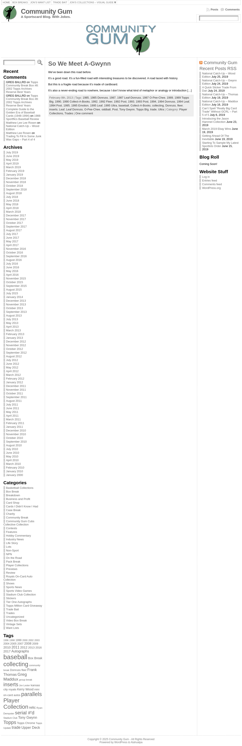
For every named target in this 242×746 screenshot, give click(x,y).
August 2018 (14, 193)
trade (153, 109)
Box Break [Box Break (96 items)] (35, 658)
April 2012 (12, 371)
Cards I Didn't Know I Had (22, 506)
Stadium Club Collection (21, 594)
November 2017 (16, 219)
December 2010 (16, 430)
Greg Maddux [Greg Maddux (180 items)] (15, 676)
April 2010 (12, 460)
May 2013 (12, 323)
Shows (10, 583)
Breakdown (13, 495)
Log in (206, 176)
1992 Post (120, 101)
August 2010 (14, 445)
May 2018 (12, 204)
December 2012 (16, 341)
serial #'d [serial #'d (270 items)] (25, 712)
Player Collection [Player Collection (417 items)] (15, 703)
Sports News (14, 587)
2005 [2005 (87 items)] (13, 643)
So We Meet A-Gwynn (79, 63)
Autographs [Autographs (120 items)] (20, 651)
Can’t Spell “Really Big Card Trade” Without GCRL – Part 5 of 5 (219, 111)
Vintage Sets (14, 624)
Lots (8, 546)
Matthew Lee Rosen (18, 133)
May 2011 (12, 412)
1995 (66, 105)
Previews (11, 569)
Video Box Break (16, 620)
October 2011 (14, 393)
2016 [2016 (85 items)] (38, 647)
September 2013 (16, 311)
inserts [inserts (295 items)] (10, 684)
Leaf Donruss (74, 109)
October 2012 (14, 349)
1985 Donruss (99, 97)
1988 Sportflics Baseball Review (23, 117)
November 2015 (16, 278)
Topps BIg (142, 109)
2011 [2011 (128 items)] (15, 647)
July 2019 (12, 152)
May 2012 (12, 367)
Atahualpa (137, 742)
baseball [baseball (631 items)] (15, 656)
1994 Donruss (166, 101)
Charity (10, 513)
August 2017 (14, 230)
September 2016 (16, 256)
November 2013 (16, 304)
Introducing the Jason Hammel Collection (215, 120)
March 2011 (13, 419)
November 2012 (16, 345)
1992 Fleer (105, 101)
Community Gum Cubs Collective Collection (18, 523)
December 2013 (16, 300)
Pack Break (13, 561)
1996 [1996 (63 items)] (6, 640)
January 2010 (14, 471)
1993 (131, 101)
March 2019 (13, 167)
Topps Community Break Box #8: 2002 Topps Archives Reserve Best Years (22, 87)
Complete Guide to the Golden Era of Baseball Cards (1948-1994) (20, 112)
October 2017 (14, 222)
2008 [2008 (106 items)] (27, 643)
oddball (106, 109)
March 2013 (13, 330)
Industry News (15, 539)
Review (10, 572)
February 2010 (15, 467)
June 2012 (12, 363)
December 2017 (16, 215)
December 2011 (16, 386)
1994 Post (55, 105)
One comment (84, 113)
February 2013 (15, 334)
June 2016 (12, 267)
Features (11, 532)
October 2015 (14, 282)
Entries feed (209, 180)
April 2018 (12, 208)
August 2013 (14, 315)
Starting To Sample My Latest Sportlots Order (220, 144)
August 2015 (14, 289)
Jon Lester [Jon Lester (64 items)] (24, 685)
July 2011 (12, 404)
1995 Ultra (110, 105)
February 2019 (15, 171)
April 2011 (12, 415)
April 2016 (12, 274)
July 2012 (12, 360)
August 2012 (14, 356)
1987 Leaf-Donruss (129, 97)
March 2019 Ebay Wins (216, 128)
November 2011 (16, 389)
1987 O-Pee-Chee (154, 97)
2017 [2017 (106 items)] (7, 651)
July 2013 (12, 319)
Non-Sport (12, 550)
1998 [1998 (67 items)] (12, 640)
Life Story (12, 543)
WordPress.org (211, 188)
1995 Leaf (96, 105)
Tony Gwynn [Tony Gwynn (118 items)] (27, 717)
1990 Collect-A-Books (76, 101)
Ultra (161, 109)
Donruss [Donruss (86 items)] (15, 670)
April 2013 (12, 326)
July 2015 (12, 293)
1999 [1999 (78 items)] (19, 640)
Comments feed (212, 184)
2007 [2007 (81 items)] (20, 643)
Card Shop (12, 502)
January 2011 (14, 426)
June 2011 (12, 408)
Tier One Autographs (19, 602)
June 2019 (12, 156)
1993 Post (142, 101)
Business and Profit (18, 499)
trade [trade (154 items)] (16, 727)
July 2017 (12, 234)
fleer (180, 105)
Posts (214, 9)
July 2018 (12, 196)
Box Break (12, 491)
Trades (10, 613)
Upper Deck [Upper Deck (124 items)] (30, 727)
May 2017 (12, 241)
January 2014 (14, 297)
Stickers (11, 598)
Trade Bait (12, 609)
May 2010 (12, 456)
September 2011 (16, 397)
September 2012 (16, 352)
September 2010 (16, 441)
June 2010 (12, 452)
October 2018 (14, 185)
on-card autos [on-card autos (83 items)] (12, 695)
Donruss (170, 105)
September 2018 (16, 189)
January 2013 (14, 337)
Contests (11, 528)
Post (115, 109)
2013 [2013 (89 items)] (31, 647)
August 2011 (14, 400)
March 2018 (13, 211)
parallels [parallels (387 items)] (31, 694)
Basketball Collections (19, 487)
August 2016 (14, 260)
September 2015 (16, 285)
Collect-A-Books (141, 105)
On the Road (14, 558)
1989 (170, 97)
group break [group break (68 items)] (25, 679)
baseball (123, 105)
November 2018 (16, 182)
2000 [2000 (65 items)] (25, 640)
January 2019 (14, 174)
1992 (94, 101)
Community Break (17, 517)
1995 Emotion (80, 105)
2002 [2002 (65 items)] (31, 640)
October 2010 (14, 438)
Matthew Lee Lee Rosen (21, 122)
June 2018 (12, 200)
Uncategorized (15, 616)
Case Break (13, 510)
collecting (158, 105)
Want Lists (12, 628)
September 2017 (16, 226)
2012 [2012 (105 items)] (23, 647)
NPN (9, 554)
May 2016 (12, 271)
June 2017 (12, 237)
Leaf (61, 109)
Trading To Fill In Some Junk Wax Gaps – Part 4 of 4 (23, 138)
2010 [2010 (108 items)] (7, 647)
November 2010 (16, 434)
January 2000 (14, 475)
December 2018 (16, 178)
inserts (53, 109)
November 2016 (16, 248)
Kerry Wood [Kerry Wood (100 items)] (25, 689)
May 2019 (12, 159)
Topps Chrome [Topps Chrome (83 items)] (26, 723)
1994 (153, 101)
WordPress (120, 742)
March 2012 (13, 374)
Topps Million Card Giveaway (24, 605)
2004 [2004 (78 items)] (6, 643)
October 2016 (14, 252)
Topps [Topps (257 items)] (9, 722)
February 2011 (15, 423)
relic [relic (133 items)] (32, 707)
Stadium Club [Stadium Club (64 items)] (10, 718)
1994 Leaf (183, 101)
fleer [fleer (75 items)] (23, 670)
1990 (58, 101)
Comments (232, 9)
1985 (86, 97)
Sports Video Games (19, 590)
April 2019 (12, 163)
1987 (112, 97)
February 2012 (15, 378)
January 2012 (14, 382)
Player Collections (17, 565)
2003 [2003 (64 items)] (37, 640)
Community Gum (46, 11)
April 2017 (12, 245)
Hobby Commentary (18, 535)
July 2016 (12, 263)
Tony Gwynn (127, 109)
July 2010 (12, 449)
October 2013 (14, 308)
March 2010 (13, 463)
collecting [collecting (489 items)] (15, 664)
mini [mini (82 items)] (36, 689)
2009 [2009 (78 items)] (35, 643)
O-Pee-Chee (92, 109)
